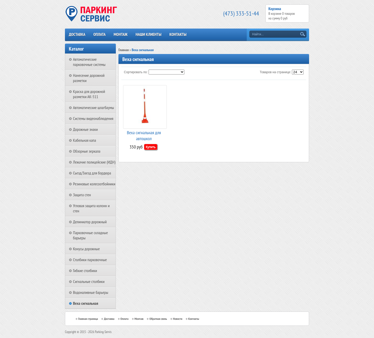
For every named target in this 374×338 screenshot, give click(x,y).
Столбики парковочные (90, 259)
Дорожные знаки (85, 129)
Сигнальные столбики (89, 281)
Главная (123, 50)
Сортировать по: (136, 72)
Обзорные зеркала (86, 151)
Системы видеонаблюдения (93, 118)
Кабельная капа (84, 140)
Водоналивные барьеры (90, 292)
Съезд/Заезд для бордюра (92, 172)
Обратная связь (158, 319)
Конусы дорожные (86, 248)
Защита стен (82, 194)
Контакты (177, 34)
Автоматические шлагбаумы (93, 107)
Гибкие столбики (85, 270)
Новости (177, 319)
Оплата (99, 34)
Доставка (77, 34)
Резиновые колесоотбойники (94, 183)
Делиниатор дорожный (90, 221)
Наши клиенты (148, 34)
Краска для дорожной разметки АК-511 (89, 94)
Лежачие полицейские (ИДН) (94, 162)
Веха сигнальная (85, 303)
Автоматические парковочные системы (89, 62)
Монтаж (120, 34)
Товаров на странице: (275, 72)
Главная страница (88, 319)
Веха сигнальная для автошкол (144, 135)
